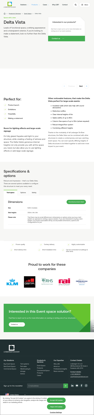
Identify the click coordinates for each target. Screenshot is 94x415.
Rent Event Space (9, 377)
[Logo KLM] (12, 282)
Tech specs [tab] (10, 192)
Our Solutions (9, 371)
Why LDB (57, 374)
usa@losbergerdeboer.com (79, 387)
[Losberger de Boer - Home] (12, 359)
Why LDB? (55, 5)
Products (36, 5)
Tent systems (24, 374)
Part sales (23, 377)
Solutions (24, 5)
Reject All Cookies (56, 407)
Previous (68, 86)
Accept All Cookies (56, 400)
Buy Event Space (9, 374)
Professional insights (60, 379)
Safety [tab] (34, 192)
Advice (22, 384)
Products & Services (41, 372)
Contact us (56, 38)
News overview (59, 382)
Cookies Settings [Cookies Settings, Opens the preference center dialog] (56, 412)
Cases (46, 5)
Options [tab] (23, 192)
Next (84, 86)
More (84, 5)
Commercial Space (10, 379)
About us (57, 377)
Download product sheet (75, 202)
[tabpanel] (47, 212)
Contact (65, 5)
